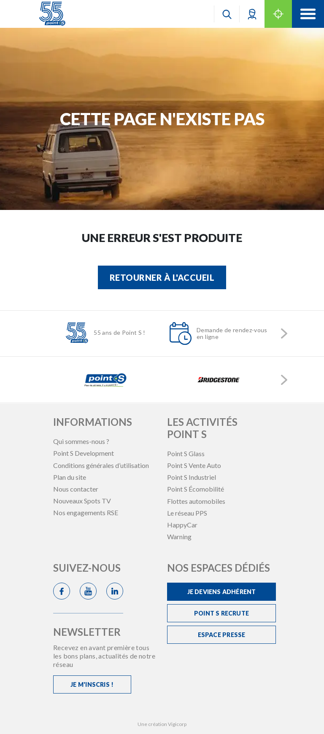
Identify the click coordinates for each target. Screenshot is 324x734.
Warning (179, 536)
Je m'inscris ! (91, 684)
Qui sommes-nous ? (81, 441)
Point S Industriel (191, 477)
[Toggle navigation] (308, 14)
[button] (252, 13)
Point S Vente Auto (194, 465)
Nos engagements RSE (85, 512)
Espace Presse (222, 634)
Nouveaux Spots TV (82, 501)
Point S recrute (221, 613)
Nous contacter (75, 489)
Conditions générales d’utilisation (101, 465)
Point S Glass (186, 453)
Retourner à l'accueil (162, 277)
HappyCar (182, 525)
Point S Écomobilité (195, 489)
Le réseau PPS (187, 513)
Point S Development (83, 453)
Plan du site (69, 477)
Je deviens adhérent (221, 591)
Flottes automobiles (196, 501)
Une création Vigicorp (162, 724)
